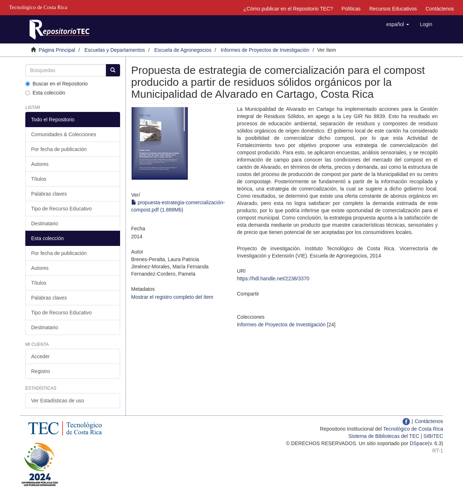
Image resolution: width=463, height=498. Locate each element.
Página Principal (57, 50)
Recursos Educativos (393, 9)
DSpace (419, 443)
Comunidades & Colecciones (63, 134)
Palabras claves (49, 194)
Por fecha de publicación (58, 149)
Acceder (40, 356)
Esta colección (45, 93)
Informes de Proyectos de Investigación (265, 50)
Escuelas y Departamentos (115, 50)
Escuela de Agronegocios (182, 50)
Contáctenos (439, 9)
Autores (39, 164)
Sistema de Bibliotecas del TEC (383, 436)
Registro (40, 371)
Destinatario (44, 223)
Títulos (38, 179)
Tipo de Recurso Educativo (61, 209)
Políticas (351, 9)
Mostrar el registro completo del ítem (172, 297)
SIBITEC (433, 436)
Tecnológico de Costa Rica (413, 429)
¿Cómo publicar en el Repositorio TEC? (288, 9)
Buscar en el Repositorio (56, 84)
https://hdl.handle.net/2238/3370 (273, 278)
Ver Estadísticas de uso (57, 400)
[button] (398, 24)
